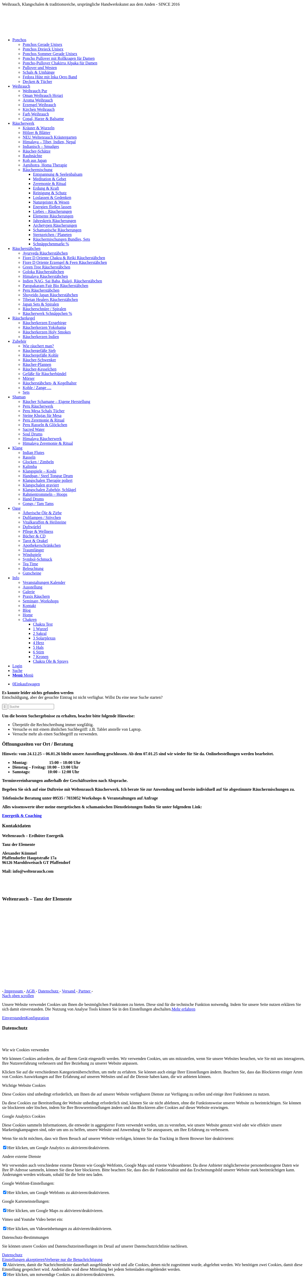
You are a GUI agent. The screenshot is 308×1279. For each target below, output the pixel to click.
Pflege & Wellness (38, 531)
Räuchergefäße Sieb (39, 350)
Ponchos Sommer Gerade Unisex (50, 54)
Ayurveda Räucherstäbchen (45, 253)
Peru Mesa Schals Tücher (44, 411)
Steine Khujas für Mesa (42, 415)
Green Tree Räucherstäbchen (46, 267)
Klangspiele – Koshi (39, 471)
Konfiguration (37, 1018)
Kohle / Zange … (37, 387)
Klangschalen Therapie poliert (47, 480)
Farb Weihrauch (36, 114)
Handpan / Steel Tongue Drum (48, 476)
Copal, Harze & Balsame (43, 118)
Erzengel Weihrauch (39, 105)
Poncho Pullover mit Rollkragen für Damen (59, 58)
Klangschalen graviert (41, 485)
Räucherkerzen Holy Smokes (47, 332)
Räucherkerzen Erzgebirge (44, 323)
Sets (26, 392)
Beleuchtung (33, 568)
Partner (84, 991)
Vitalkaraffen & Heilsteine (44, 522)
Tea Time (30, 564)
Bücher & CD (34, 536)
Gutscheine (32, 573)
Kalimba (30, 466)
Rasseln (29, 457)
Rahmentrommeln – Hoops (45, 494)
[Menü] (22, 675)
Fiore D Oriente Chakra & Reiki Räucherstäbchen (64, 258)
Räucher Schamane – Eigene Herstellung (56, 401)
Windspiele (32, 554)
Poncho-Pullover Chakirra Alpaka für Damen (60, 63)
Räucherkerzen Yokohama (44, 327)
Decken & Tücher (37, 81)
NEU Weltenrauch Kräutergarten (50, 137)
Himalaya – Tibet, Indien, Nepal (49, 142)
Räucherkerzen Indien (41, 336)
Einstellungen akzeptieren (23, 1259)
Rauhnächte (32, 156)
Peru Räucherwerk (38, 406)
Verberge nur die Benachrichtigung (73, 1259)
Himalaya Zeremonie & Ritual (48, 443)
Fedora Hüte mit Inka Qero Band (50, 77)
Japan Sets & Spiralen (41, 304)
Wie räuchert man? (38, 346)
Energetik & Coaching (22, 815)
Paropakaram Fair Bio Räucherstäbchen (55, 285)
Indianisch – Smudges (41, 146)
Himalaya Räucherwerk (42, 438)
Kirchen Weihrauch (39, 109)
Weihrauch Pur (35, 91)
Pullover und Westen (40, 67)
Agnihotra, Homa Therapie (45, 165)
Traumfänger (33, 550)
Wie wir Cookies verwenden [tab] (25, 1050)
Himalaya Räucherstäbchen (45, 276)
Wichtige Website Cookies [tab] (24, 1085)
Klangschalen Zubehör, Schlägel (49, 489)
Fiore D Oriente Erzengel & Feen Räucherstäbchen (65, 262)
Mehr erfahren (183, 1009)
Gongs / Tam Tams (38, 503)
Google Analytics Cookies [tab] (23, 1116)
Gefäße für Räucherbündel (44, 374)
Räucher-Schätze (36, 151)
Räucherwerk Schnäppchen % (47, 313)
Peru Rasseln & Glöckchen (45, 425)
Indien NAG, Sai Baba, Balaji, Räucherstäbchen (62, 281)
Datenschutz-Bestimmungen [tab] (25, 1237)
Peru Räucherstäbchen (41, 290)
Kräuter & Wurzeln (38, 128)
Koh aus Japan (35, 160)
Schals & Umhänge (39, 72)
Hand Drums (33, 499)
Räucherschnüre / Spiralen (44, 309)
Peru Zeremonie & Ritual (43, 420)
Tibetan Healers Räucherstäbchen (50, 299)
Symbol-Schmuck (37, 559)
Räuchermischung (38, 169)
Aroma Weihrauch (38, 100)
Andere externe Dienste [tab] (21, 1156)
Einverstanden (14, 1018)
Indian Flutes (33, 452)
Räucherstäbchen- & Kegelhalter (50, 383)
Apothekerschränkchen (42, 545)
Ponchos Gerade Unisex (42, 44)
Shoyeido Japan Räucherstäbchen (50, 295)
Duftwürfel (32, 527)
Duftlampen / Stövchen (42, 517)
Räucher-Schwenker (39, 360)
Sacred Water (34, 429)
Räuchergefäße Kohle (40, 355)
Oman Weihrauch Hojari (43, 95)
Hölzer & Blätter (36, 132)
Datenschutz (48, 991)
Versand (69, 991)
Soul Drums (32, 434)
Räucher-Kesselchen (39, 369)
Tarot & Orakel (35, 540)
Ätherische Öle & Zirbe (42, 513)
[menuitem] (159, 61)
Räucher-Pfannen (37, 364)
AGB (31, 991)
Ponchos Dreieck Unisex (43, 49)
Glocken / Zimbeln (38, 462)
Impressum (13, 991)
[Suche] (17, 670)
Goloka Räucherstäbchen (43, 272)
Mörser (29, 378)
